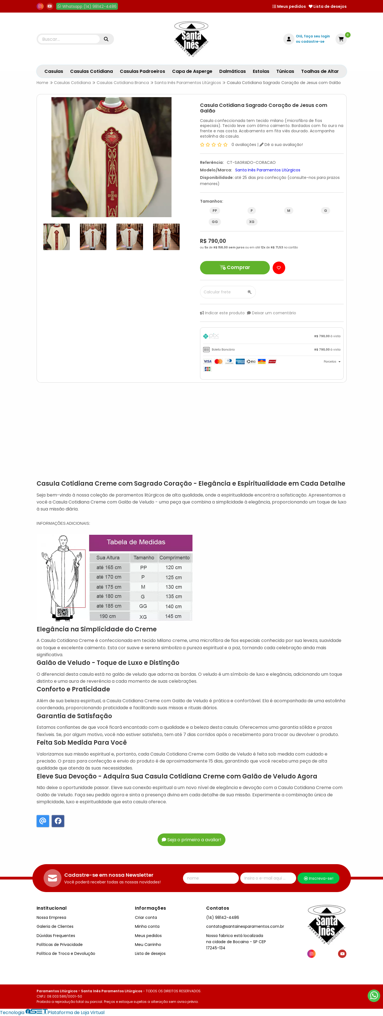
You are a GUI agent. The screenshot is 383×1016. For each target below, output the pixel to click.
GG (215, 221)
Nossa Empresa (51, 917)
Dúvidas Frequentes (56, 935)
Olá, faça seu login (313, 36)
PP (215, 210)
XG (251, 221)
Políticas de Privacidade (60, 944)
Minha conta (147, 926)
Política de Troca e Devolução (66, 953)
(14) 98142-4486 (222, 917)
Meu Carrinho (148, 944)
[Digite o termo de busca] (69, 39)
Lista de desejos (328, 6)
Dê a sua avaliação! (281, 144)
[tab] (272, 337)
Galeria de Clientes (55, 926)
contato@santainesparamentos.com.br (245, 926)
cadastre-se (312, 41)
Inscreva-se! (318, 878)
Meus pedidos (289, 6)
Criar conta (146, 917)
